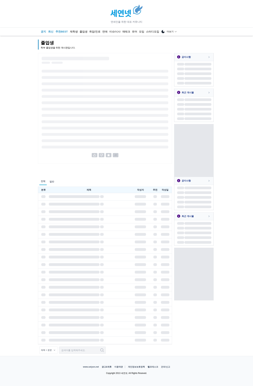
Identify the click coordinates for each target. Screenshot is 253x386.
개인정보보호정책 (136, 367)
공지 (43, 31)
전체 (43, 181)
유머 (134, 31)
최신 (50, 31)
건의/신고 (165, 367)
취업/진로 (94, 31)
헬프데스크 (153, 367)
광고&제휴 (107, 367)
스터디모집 (152, 31)
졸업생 (83, 31)
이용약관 (118, 367)
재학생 (74, 31)
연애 (105, 31)
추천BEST (62, 31)
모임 (141, 31)
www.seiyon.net (91, 367)
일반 (52, 181)
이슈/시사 (115, 31)
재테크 (126, 31)
